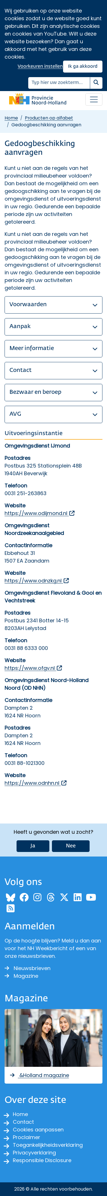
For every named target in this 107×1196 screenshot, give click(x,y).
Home (11, 118)
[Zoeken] (59, 83)
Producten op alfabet (49, 118)
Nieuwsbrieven (28, 968)
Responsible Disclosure (42, 1160)
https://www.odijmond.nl (40, 513)
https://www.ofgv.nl (34, 668)
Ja (33, 846)
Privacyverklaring (34, 1152)
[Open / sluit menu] (93, 99)
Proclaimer (26, 1137)
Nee (71, 846)
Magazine (21, 975)
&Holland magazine (39, 1075)
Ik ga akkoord (83, 66)
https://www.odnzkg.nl (37, 580)
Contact (23, 1121)
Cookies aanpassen (38, 1129)
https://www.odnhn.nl (36, 783)
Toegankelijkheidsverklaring (48, 1144)
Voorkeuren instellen (40, 66)
